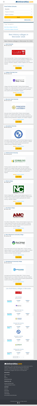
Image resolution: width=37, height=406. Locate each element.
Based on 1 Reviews (20, 65)
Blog (5, 376)
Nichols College (9, 181)
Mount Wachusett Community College (14, 234)
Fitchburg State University (12, 152)
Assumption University (11, 126)
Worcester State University (12, 99)
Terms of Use (6, 392)
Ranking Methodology (8, 379)
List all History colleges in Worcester (11, 29)
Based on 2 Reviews (20, 174)
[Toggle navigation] (4, 2)
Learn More (18, 68)
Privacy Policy (6, 390)
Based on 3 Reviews (20, 92)
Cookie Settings (7, 393)
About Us (5, 377)
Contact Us (6, 389)
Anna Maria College (10, 207)
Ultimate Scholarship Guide (9, 383)
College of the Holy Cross (11, 72)
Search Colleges (7, 374)
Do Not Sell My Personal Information (10, 395)
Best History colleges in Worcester (10, 27)
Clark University (9, 44)
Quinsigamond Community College (14, 261)
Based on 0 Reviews (20, 119)
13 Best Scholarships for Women (9, 384)
